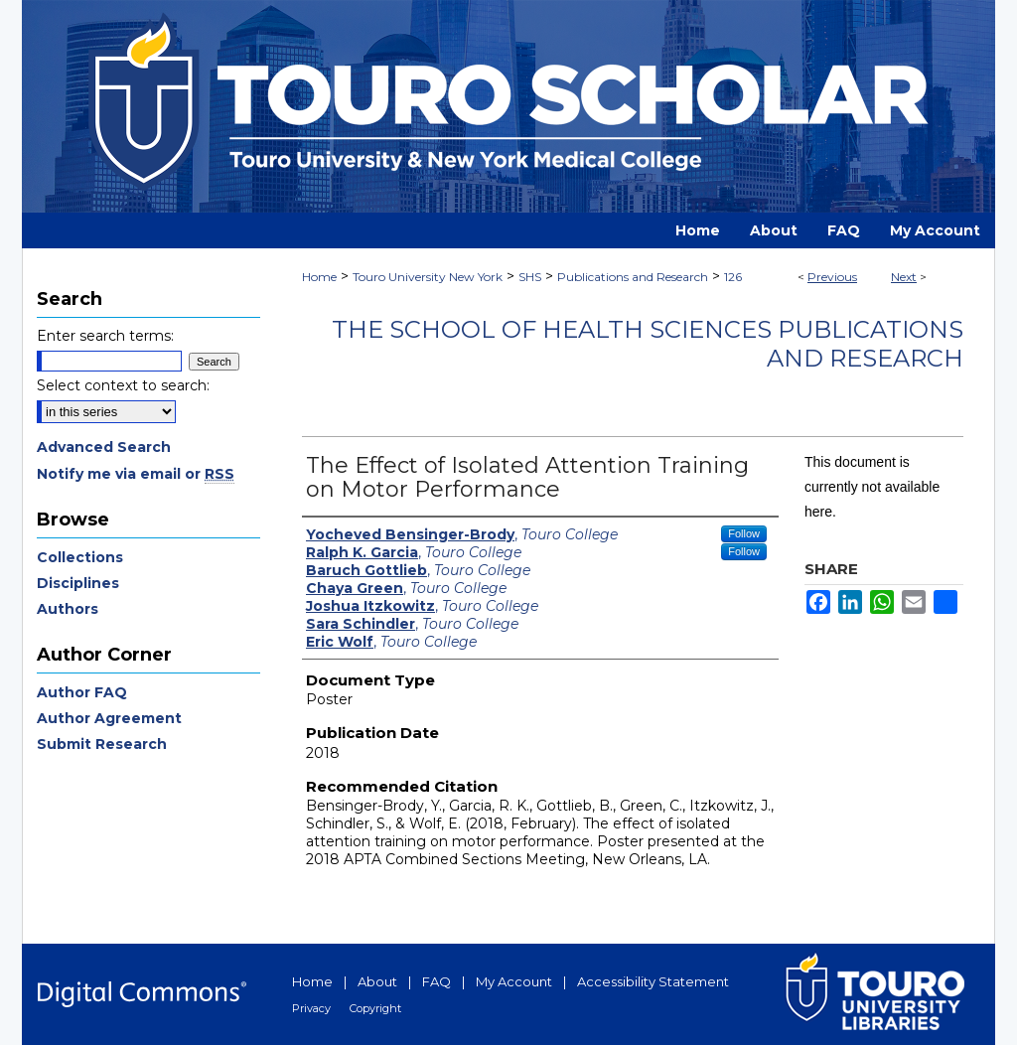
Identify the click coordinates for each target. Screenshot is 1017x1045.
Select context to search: (123, 385)
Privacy (311, 1008)
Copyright (375, 1008)
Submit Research (102, 744)
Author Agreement (109, 718)
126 (733, 276)
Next (904, 276)
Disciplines (78, 583)
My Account (514, 981)
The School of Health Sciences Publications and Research (647, 344)
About (377, 981)
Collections (80, 557)
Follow (744, 533)
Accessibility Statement (653, 981)
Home (319, 276)
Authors (67, 609)
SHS (529, 276)
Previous (832, 276)
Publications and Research (632, 276)
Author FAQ (82, 692)
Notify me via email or (135, 474)
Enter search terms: (105, 336)
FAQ (436, 981)
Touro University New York (428, 276)
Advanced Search (104, 447)
